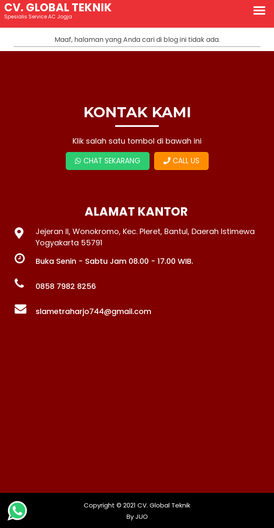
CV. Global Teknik (163, 505)
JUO (141, 516)
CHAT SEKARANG (107, 161)
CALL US (181, 161)
